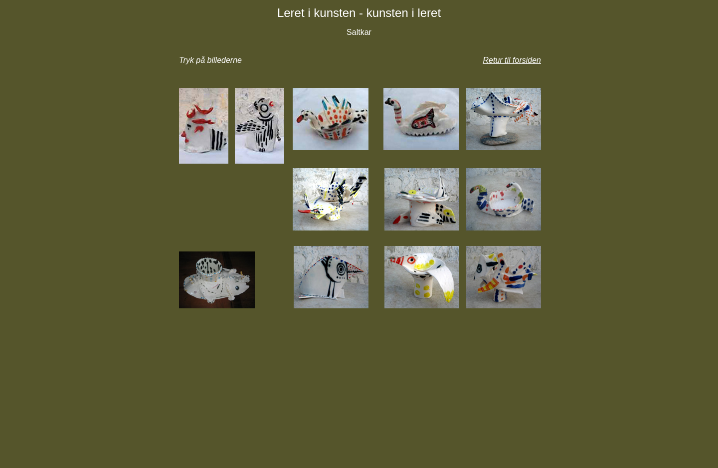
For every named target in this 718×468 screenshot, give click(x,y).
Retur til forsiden (512, 60)
